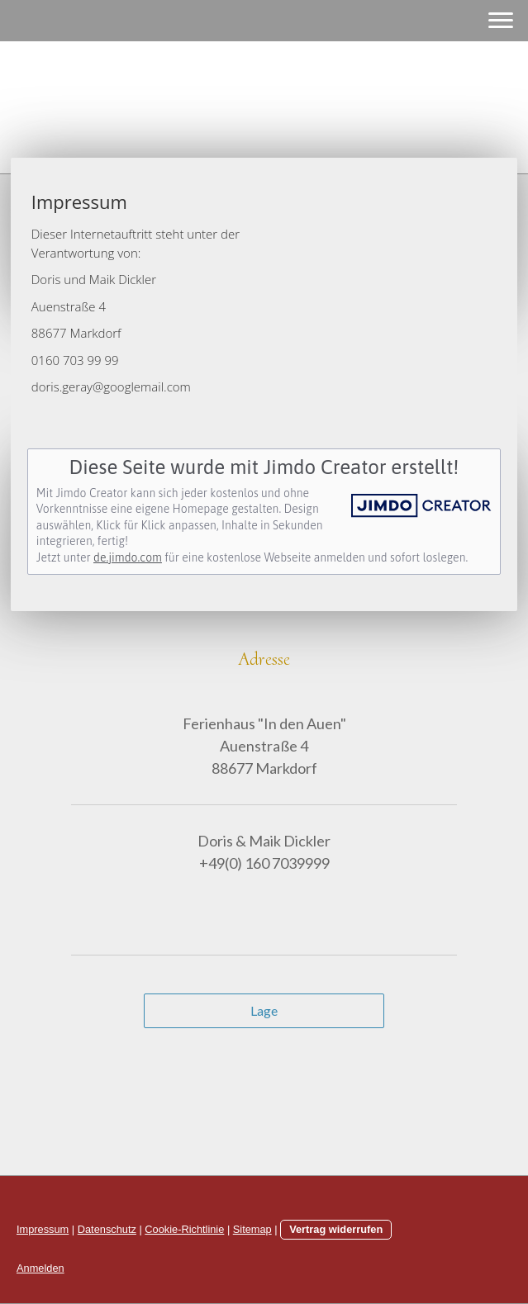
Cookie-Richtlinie (184, 1229)
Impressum (43, 1229)
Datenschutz (107, 1229)
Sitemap (252, 1229)
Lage (264, 1010)
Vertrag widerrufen (336, 1229)
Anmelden (40, 1268)
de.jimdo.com (127, 557)
